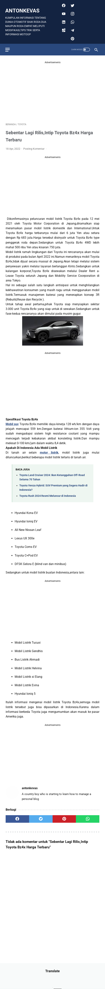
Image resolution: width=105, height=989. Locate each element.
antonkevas (23, 10)
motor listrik (49, 452)
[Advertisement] (52, 90)
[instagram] (72, 13)
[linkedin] (63, 21)
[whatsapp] (72, 21)
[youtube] (63, 13)
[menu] (8, 48)
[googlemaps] (63, 29)
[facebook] (63, 5)
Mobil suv (12, 423)
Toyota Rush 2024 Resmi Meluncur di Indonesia (47, 495)
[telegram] (72, 29)
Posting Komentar (34, 147)
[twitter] (72, 5)
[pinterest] (72, 38)
